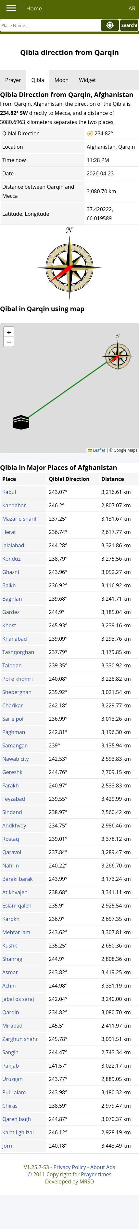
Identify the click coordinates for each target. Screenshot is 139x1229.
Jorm (8, 1145)
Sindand (12, 812)
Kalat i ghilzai (18, 1132)
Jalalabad (13, 545)
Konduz (11, 558)
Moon (62, 80)
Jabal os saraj (18, 999)
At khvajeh (15, 892)
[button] (117, 354)
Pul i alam (14, 1092)
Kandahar (14, 505)
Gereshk (12, 772)
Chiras (10, 1105)
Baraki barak (17, 878)
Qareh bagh (16, 1119)
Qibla (38, 80)
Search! (129, 25)
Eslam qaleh (17, 905)
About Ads (102, 1167)
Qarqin (10, 1012)
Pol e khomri (17, 678)
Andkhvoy (14, 825)
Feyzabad (13, 798)
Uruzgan (12, 1079)
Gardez (10, 612)
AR (132, 8)
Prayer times (96, 1174)
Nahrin (10, 865)
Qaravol (11, 852)
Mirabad (12, 1025)
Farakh (10, 785)
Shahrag (12, 959)
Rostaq (10, 838)
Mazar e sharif (19, 518)
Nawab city (15, 758)
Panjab (10, 1065)
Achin (9, 985)
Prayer (13, 80)
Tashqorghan (18, 652)
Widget (87, 80)
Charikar (12, 705)
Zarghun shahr (20, 1039)
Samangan (15, 745)
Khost (9, 625)
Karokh (10, 918)
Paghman (13, 732)
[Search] (50, 25)
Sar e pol (12, 718)
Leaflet (96, 450)
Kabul (9, 492)
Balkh (9, 585)
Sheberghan (17, 692)
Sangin (10, 1052)
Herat (9, 532)
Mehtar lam (16, 932)
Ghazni (10, 572)
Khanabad (14, 638)
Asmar (10, 972)
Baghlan (12, 598)
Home (34, 8)
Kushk (9, 945)
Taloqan (12, 665)
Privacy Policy (69, 1167)
